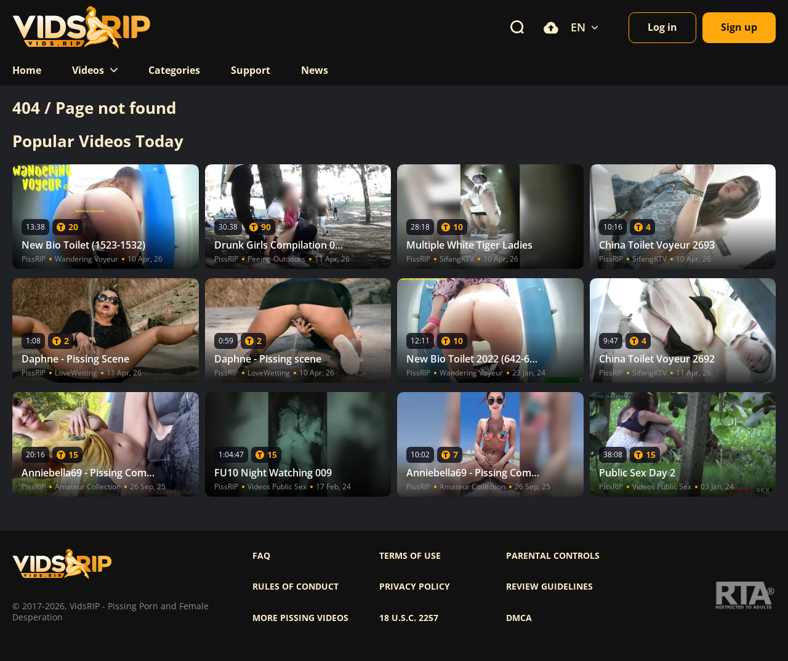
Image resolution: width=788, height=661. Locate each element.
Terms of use (410, 555)
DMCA (519, 617)
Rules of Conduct (295, 586)
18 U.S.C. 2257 (408, 617)
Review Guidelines (549, 586)
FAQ (261, 555)
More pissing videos (300, 617)
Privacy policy (414, 586)
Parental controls (553, 555)
